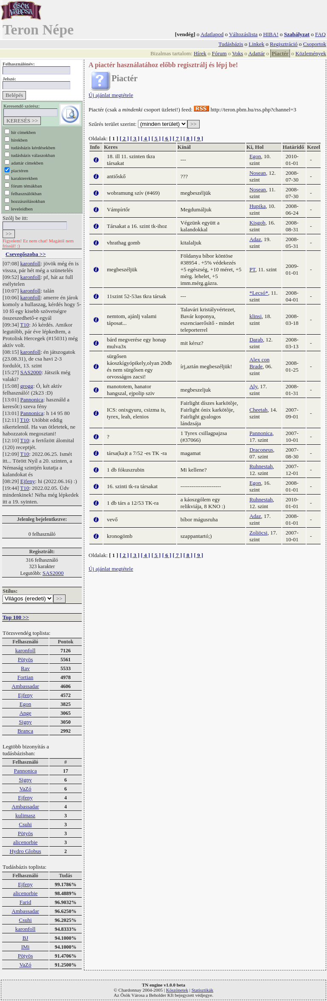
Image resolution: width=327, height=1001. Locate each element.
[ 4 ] (145, 138)
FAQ (320, 34)
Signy (25, 722)
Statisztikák (202, 989)
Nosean (258, 173)
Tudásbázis (230, 44)
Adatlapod (212, 34)
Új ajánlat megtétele (111, 95)
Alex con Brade (260, 363)
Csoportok (314, 44)
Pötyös (25, 659)
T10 (24, 324)
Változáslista (243, 34)
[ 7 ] (177, 138)
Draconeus (261, 449)
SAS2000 (31, 372)
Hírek (200, 53)
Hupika (258, 206)
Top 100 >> (16, 617)
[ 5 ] (156, 138)
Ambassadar (25, 686)
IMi (25, 947)
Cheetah (259, 410)
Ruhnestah (261, 466)
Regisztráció (284, 44)
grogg (26, 386)
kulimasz (25, 815)
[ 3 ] (135, 138)
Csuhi (25, 824)
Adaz (255, 239)
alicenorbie (25, 842)
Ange (25, 713)
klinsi (256, 316)
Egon (25, 704)
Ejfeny (27, 481)
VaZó (25, 788)
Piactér (280, 53)
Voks (237, 53)
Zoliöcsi (259, 532)
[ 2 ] (124, 138)
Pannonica (31, 399)
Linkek (256, 44)
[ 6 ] (167, 138)
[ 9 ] (198, 138)
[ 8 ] (187, 138)
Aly (254, 386)
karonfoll (30, 263)
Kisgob (258, 222)
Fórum (219, 53)
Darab (256, 339)
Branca (25, 731)
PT (252, 269)
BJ (26, 938)
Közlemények (310, 53)
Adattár (256, 53)
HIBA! (270, 34)
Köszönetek (177, 989)
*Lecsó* (259, 293)
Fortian (25, 677)
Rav (25, 668)
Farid (25, 902)
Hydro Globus (25, 851)
